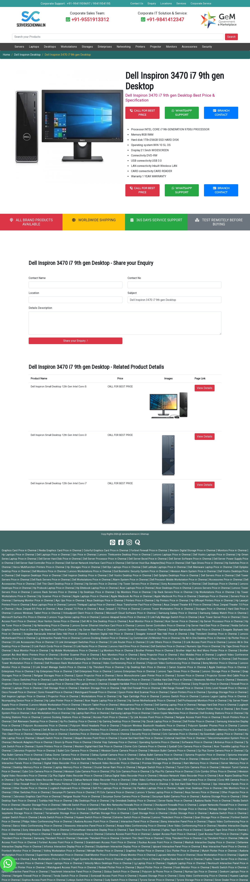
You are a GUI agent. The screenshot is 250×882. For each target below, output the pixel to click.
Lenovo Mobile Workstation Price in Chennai (55, 704)
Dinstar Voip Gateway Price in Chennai (115, 742)
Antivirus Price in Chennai (229, 742)
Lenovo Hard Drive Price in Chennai (129, 646)
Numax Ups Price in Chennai (201, 871)
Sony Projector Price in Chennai (211, 683)
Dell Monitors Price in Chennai (49, 571)
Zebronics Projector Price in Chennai (34, 750)
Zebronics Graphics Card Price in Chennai (37, 796)
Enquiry (152, 3)
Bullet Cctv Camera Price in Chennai (78, 750)
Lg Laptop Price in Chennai (149, 863)
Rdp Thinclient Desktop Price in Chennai (214, 633)
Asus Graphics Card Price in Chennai (210, 658)
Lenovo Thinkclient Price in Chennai (172, 817)
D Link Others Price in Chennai (164, 642)
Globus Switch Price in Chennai (122, 871)
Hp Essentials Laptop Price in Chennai (222, 734)
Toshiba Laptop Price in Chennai (176, 709)
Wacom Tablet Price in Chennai (100, 704)
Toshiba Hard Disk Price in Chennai (172, 679)
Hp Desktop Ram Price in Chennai (147, 667)
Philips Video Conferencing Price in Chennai (47, 821)
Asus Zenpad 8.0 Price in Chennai (36, 608)
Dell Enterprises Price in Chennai (93, 671)
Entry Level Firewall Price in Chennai (226, 688)
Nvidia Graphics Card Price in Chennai (60, 550)
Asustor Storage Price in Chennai (41, 804)
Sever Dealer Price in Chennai (231, 880)
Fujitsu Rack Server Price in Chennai (183, 859)
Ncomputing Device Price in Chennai (23, 700)
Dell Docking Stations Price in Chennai (222, 713)
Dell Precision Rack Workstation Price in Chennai (73, 663)
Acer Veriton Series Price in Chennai (59, 621)
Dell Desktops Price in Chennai (220, 583)
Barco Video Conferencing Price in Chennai (38, 825)
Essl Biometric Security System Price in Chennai (141, 571)
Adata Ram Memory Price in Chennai (94, 759)
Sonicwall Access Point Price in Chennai (114, 875)
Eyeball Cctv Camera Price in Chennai (190, 746)
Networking (124, 46)
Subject (132, 293)
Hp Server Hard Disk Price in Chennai (209, 625)
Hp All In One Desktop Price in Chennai (204, 638)
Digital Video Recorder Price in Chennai (67, 763)
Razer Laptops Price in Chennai (64, 863)
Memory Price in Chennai (187, 729)
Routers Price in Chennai (115, 734)
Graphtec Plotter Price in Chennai (145, 850)
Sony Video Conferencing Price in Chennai (203, 875)
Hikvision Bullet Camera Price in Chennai (173, 750)
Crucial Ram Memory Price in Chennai (225, 729)
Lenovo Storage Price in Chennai (221, 671)
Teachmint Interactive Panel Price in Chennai (76, 871)
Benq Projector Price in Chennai (159, 654)
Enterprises (105, 46)
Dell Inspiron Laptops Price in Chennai (24, 696)
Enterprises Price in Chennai (18, 671)
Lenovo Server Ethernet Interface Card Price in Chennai (103, 625)
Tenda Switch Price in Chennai (71, 875)
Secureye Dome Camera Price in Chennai (127, 796)
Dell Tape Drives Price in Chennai (205, 563)
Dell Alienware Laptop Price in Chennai (210, 567)
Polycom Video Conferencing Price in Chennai (174, 663)
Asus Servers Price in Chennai (202, 792)
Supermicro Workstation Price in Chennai (60, 854)
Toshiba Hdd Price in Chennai (56, 800)
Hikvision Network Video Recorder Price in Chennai (188, 775)
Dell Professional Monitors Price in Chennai (202, 700)
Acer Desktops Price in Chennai (174, 588)
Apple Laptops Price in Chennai (91, 596)
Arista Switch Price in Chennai (57, 817)
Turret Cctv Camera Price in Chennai (198, 767)
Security (207, 46)
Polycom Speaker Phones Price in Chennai (213, 725)
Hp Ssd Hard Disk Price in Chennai (191, 784)
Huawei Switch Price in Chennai (94, 817)
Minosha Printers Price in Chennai (71, 784)
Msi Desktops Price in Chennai (92, 800)
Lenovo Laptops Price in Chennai (172, 554)
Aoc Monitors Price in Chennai (120, 654)
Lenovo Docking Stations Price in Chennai (67, 717)
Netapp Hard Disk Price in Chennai (217, 704)
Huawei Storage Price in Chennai (158, 875)
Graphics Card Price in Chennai (19, 550)
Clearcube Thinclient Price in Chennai (98, 838)
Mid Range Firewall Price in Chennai (183, 688)
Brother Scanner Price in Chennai (80, 654)
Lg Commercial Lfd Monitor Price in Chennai (155, 638)
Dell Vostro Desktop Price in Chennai (130, 575)
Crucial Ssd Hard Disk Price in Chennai (142, 738)
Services (181, 3)
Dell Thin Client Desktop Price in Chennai (60, 583)
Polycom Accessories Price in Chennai (46, 725)
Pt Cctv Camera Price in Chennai (116, 792)
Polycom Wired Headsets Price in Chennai (95, 725)
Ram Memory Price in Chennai (201, 763)
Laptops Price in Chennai (28, 688)
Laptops (34, 46)
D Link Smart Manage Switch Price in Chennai (60, 667)
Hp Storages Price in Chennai (84, 567)
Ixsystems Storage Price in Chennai (22, 813)
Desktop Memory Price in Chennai (33, 767)
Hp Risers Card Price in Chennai (59, 629)
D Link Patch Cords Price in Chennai (52, 646)
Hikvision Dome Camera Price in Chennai (124, 750)
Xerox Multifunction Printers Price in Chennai (39, 567)
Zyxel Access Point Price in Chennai (218, 834)
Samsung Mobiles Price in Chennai (53, 658)
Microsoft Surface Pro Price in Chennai (24, 617)
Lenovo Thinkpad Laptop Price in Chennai (91, 604)
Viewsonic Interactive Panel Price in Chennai (89, 825)
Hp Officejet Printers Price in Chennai (212, 600)
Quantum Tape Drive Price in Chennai (225, 829)
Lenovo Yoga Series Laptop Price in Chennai (74, 617)
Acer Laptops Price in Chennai (137, 588)
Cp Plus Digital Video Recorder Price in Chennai (76, 775)
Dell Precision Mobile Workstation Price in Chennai (179, 579)
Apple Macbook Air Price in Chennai (132, 596)
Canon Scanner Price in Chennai (188, 667)
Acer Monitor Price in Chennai (146, 621)
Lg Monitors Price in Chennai (117, 650)
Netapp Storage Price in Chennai (228, 809)
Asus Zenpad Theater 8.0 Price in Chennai (188, 604)
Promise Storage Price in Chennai (162, 763)
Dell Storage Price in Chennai (61, 688)
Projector (155, 46)
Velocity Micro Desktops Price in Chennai (108, 863)
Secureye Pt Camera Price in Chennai (73, 792)
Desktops (50, 46)
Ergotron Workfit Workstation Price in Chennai (124, 679)
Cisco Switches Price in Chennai (31, 679)
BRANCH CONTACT (221, 113)
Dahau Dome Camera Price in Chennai (67, 754)
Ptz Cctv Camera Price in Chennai (130, 771)
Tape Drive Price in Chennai (145, 829)
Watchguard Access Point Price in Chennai (72, 867)
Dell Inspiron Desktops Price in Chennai (38, 575)
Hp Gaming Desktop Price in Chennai (120, 721)
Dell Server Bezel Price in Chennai (148, 558)
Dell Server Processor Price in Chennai (105, 558)
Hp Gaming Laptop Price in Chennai (54, 683)
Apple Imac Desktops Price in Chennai (200, 788)
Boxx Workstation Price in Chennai (217, 854)
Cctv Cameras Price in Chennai (180, 734)
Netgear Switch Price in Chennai (156, 767)
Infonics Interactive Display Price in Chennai (69, 846)
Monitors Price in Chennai (232, 550)
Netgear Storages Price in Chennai (54, 675)
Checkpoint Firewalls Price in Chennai (176, 804)
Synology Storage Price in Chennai (227, 692)
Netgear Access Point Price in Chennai (198, 717)
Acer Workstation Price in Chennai (51, 713)
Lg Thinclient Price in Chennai (221, 838)
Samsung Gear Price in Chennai (93, 658)
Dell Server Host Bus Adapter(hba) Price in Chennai (156, 563)
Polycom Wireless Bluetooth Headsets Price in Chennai (154, 725)
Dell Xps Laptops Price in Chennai (122, 567)
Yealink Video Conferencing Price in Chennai (78, 834)
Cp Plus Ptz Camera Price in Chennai (173, 771)
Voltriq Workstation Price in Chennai (65, 850)
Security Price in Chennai (146, 734)
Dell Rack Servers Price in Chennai (50, 579)
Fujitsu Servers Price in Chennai (143, 859)
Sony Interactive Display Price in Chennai (46, 829)
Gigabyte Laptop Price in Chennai (186, 863)
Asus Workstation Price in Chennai (51, 859)
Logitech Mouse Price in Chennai (57, 709)
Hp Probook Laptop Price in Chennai (54, 588)
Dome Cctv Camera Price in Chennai (146, 746)
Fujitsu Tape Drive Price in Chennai (182, 829)
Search (231, 36)
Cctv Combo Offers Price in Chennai (216, 771)
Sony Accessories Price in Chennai (181, 583)
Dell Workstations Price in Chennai (91, 579)
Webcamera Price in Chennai (136, 704)
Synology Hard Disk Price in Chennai (51, 759)
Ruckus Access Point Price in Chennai (161, 842)
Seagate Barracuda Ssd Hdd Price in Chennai (195, 629)
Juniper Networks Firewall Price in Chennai (223, 804)
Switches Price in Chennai (85, 734)
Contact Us (136, 3)
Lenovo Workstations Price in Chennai (90, 571)
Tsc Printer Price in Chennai (29, 867)
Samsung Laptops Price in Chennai (131, 713)
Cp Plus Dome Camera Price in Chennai (221, 750)
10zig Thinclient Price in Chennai (183, 838)
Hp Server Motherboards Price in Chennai (152, 700)
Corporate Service (201, 3)
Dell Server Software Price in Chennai (190, 558)
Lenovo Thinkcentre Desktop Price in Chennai (124, 554)
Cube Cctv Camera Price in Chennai (42, 771)
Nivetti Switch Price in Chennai (229, 867)
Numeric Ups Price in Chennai (204, 646)
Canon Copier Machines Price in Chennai (175, 713)
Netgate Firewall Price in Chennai (32, 875)
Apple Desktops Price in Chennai (228, 667)
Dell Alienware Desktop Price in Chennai (35, 721)
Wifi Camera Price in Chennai (200, 779)
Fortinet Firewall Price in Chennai (149, 550)
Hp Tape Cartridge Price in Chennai (139, 696)
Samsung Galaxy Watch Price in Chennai (223, 613)
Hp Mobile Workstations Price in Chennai (74, 650)
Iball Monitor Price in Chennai (102, 854)
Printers (140, 46)
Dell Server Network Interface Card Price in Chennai (95, 563)
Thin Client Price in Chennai (18, 734)
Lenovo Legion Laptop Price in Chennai (224, 696)
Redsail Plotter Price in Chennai (117, 867)
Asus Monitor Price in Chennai (31, 650)
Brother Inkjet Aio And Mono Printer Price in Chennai (207, 650)
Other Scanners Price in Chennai (150, 784)
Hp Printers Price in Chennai (172, 600)
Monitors (171, 46)
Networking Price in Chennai (51, 734)
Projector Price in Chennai (63, 696)
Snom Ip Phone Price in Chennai (73, 742)
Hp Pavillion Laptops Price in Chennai (154, 788)
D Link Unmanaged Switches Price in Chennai (82, 642)
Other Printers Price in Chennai (111, 784)
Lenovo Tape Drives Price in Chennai (179, 671)
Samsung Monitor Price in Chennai (33, 600)
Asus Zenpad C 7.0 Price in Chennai (120, 608)
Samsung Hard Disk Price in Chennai (178, 759)
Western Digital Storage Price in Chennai (193, 550)
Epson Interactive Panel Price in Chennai (25, 871)
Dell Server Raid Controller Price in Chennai (40, 563)
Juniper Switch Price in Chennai (20, 817)
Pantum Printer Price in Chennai (215, 709)
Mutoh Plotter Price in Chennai (220, 850)
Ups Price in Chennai (84, 554)
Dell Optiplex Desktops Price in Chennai (176, 575)
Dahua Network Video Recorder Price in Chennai (102, 779)
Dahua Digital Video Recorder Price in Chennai (131, 775)
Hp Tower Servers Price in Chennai (139, 583)
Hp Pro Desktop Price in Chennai (78, 721)
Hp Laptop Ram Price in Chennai (90, 713)
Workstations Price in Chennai (99, 696)
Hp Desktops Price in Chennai (97, 592)
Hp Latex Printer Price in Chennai (64, 700)
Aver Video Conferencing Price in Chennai (192, 825)
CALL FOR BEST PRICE (142, 113)
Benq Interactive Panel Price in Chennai (184, 821)
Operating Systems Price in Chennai (159, 742)
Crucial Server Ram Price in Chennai (115, 767)
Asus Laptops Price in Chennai (49, 604)
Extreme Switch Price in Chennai (132, 817)
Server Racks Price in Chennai (175, 800)
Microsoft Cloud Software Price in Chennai (131, 613)
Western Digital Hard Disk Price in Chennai (99, 746)
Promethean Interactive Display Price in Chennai (99, 829)
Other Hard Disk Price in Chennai (136, 709)
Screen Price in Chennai (191, 675)
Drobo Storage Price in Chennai (189, 813)
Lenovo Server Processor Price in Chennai (142, 629)
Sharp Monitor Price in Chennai (138, 854)
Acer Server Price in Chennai (181, 621)
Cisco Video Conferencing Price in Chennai (26, 834)
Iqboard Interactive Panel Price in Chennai (177, 846)
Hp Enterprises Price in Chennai (54, 671)
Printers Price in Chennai (140, 600)
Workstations (69, 46)
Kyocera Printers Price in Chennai (99, 729)
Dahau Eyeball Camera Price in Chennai (114, 754)
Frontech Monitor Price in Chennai (22, 850)
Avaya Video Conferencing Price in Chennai (142, 825)
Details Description (40, 308)
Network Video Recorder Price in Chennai (116, 763)
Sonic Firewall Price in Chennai (55, 692)
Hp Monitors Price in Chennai (134, 592)
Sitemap (145, 534)
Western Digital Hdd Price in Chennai (112, 633)
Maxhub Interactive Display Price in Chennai (210, 842)
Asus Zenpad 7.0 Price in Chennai (77, 608)
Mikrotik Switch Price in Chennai (80, 804)
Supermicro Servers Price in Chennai (23, 863)
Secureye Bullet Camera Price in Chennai (176, 796)
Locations (166, 3)
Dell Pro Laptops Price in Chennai (112, 788)
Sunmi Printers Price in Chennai (54, 746)
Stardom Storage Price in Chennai (100, 688)
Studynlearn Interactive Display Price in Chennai (123, 846)
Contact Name (37, 278)
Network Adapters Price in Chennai (33, 742)
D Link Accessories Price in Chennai (34, 642)
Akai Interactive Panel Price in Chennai (225, 846)
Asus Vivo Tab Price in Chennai (131, 658)
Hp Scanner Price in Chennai (54, 596)
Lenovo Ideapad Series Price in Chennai (123, 617)
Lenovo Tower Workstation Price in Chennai (168, 608)
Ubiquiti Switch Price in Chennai (54, 738)
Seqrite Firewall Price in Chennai (147, 809)
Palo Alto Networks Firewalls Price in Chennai (127, 804)
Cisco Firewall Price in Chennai (19, 692)
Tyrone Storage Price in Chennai (194, 880)
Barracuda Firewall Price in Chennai (22, 809)
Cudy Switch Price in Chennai (121, 880)
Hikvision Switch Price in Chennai (220, 759)
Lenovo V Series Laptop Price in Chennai (159, 792)
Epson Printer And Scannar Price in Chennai (144, 692)
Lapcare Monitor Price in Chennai (177, 854)
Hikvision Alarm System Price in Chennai (193, 571)
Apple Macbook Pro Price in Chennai (175, 596)
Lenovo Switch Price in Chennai (180, 696)
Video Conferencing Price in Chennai (124, 663)
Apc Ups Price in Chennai (70, 600)
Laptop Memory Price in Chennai (74, 767)
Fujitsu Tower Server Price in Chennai (226, 859)
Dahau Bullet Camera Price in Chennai (161, 754)
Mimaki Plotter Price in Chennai (105, 850)
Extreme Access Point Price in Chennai (128, 834)
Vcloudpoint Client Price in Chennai (83, 613)
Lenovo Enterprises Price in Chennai (135, 671)
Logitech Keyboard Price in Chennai (70, 788)
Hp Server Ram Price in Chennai (97, 629)
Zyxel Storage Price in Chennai (150, 813)
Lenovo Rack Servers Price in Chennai (55, 592)
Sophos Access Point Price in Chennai (44, 880)
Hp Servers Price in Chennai (101, 583)
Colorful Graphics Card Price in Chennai (106, 550)
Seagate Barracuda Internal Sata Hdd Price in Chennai (56, 633)
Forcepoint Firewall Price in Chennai (65, 809)
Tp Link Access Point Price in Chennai (152, 717)
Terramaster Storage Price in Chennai (67, 813)
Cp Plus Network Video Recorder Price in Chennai (44, 779)
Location (34, 293)
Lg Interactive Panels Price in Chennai (59, 638)
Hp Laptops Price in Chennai (18, 554)
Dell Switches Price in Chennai (168, 646)
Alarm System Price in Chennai (131, 579)
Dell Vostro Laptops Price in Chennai (214, 554)
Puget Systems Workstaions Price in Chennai (98, 859)
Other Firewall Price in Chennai (31, 784)
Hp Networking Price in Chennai (52, 625)
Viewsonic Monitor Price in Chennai (214, 679)
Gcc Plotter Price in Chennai (183, 850)
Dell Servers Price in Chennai (218, 575)
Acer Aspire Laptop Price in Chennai (106, 700)
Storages (87, 46)
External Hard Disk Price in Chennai (185, 738)
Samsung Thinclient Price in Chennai (55, 838)
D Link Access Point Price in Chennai (205, 642)
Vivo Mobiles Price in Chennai (197, 654)
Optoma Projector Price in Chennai (205, 754)
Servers (19, 46)
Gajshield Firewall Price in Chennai (107, 809)
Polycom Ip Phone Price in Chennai (162, 871)
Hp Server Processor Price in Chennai (222, 621)
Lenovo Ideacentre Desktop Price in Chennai (146, 729)
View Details (204, 388)
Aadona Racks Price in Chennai (213, 800)
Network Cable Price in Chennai (96, 709)
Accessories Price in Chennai (226, 579)
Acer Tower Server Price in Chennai (219, 617)
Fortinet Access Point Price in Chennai (61, 842)
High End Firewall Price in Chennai (141, 688)
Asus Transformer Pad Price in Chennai (139, 604)
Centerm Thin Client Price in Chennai (142, 838)
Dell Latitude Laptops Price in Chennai (164, 567)
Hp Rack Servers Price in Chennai (174, 592)
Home (6, 54)
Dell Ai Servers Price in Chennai (61, 729)
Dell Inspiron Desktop (27, 54)
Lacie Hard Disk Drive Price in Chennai (74, 679)
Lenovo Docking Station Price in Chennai (105, 638)
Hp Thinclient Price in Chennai (107, 667)
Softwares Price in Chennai (197, 742)
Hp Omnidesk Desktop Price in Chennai (134, 800)
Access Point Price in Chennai (110, 717)
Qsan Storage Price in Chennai (212, 817)
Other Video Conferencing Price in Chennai (157, 779)
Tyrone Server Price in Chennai (157, 880)
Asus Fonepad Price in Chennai (169, 658)
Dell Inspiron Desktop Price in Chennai (85, 575)
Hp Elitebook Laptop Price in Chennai (97, 588)
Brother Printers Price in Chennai (155, 650)
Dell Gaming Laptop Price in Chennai (175, 704)
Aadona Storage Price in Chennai (221, 796)
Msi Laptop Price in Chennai (92, 683)
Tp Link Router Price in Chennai (136, 759)
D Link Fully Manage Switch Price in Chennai (173, 617)
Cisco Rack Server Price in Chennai (171, 683)
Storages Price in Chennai (211, 608)
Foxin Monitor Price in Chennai (192, 867)
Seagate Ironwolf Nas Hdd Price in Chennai (162, 633)
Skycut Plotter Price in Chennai (155, 867)
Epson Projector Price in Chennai (95, 675)
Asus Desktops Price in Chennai (105, 600)
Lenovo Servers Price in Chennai (212, 588)
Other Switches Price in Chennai (31, 792)
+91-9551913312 (90, 19)
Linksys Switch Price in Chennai (85, 880)
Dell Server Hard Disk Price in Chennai (60, 558)
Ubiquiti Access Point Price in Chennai (96, 738)
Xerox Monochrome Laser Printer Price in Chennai (145, 675)
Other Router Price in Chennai (30, 788)
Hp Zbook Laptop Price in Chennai (162, 721)
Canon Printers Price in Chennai (188, 692)
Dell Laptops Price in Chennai (54, 554)
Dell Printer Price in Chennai (199, 721)
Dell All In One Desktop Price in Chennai (104, 621)
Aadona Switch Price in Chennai (228, 813)
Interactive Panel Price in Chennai (140, 821)
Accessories (189, 46)
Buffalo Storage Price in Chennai (110, 813)
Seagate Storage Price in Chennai (187, 809)
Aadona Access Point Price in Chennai (96, 821)
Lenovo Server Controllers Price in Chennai (161, 625)
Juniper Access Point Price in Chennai (174, 834)
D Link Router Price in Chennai (127, 642)
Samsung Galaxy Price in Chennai (178, 613)
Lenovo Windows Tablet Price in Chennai (37, 613)
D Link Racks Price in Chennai (91, 646)
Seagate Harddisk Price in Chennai (129, 683)
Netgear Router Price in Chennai (82, 796)
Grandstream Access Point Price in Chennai (111, 842)
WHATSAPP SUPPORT (182, 113)
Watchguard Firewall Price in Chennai (96, 692)
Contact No (134, 278)
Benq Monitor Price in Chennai (220, 663)
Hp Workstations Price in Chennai (215, 592)
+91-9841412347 (165, 19)
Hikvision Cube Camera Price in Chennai (87, 771)
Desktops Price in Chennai (214, 596)
